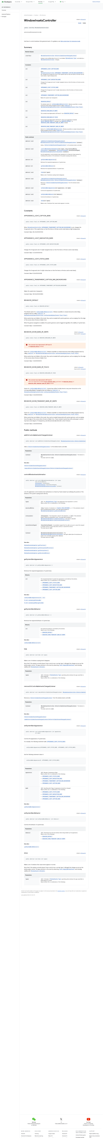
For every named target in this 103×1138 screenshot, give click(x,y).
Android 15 (64, 1133)
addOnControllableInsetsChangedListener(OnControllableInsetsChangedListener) (47, 719)
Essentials (17, 1)
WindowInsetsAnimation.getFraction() (35, 545)
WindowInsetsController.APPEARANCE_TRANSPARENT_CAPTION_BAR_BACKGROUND (62, 73)
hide (42, 172)
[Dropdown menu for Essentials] (22, 1)
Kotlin (79, 23)
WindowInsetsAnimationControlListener (52, 151)
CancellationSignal (62, 150)
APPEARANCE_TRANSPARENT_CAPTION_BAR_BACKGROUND (55, 95)
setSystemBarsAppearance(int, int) (34, 597)
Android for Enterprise (26, 1136)
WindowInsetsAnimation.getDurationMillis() (53, 511)
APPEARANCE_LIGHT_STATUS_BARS (49, 87)
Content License (61, 891)
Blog (62, 1)
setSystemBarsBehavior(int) (60, 104)
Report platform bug (94, 1133)
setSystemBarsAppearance (48, 188)
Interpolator (44, 150)
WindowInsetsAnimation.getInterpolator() (53, 518)
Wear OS (50, 1136)
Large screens (51, 1133)
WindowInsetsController (47, 59)
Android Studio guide (81, 1135)
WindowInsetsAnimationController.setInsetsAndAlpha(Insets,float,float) (62, 107)
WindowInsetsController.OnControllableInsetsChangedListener (59, 55)
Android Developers (28, 15)
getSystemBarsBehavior (47, 166)
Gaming (37, 1133)
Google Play (51, 1)
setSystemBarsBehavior (47, 194)
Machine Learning (39, 1136)
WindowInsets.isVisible (38, 667)
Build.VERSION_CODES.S (47, 121)
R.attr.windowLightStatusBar (32, 600)
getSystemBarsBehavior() (31, 847)
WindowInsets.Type (71, 58)
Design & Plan (29, 1)
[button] (9, 16)
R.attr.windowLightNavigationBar (34, 603)
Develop (36, 15)
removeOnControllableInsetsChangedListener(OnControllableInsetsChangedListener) (48, 468)
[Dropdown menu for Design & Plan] (35, 1)
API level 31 (83, 300)
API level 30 (83, 19)
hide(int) (67, 105)
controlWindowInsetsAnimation (49, 149)
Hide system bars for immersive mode (70, 41)
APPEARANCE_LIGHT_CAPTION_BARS (50, 69)
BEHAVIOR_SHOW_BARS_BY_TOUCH (49, 117)
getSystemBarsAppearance (48, 159)
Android (23, 1133)
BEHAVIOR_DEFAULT (46, 101)
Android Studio (96, 1)
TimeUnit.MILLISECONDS (63, 508)
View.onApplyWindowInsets (66, 665)
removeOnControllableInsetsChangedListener (53, 178)
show (42, 200)
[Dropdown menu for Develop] (44, 1)
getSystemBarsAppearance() (32, 807)
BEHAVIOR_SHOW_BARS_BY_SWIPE (49, 110)
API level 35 (83, 216)
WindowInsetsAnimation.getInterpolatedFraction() (55, 520)
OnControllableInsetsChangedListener (55, 145)
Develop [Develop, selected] (40, 1)
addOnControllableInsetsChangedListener (52, 141)
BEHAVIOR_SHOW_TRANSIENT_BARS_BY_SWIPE (52, 122)
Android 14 (64, 1136)
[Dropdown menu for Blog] (66, 1)
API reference (6, 7)
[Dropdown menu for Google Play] (56, 1)
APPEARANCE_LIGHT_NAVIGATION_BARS (51, 79)
